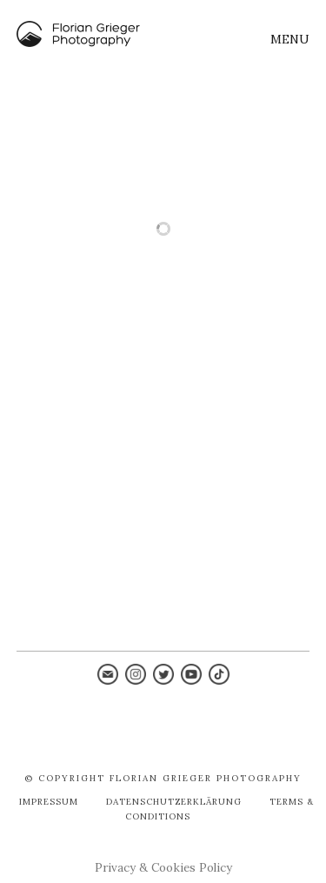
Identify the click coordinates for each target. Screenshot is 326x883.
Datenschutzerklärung (174, 801)
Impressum (48, 801)
